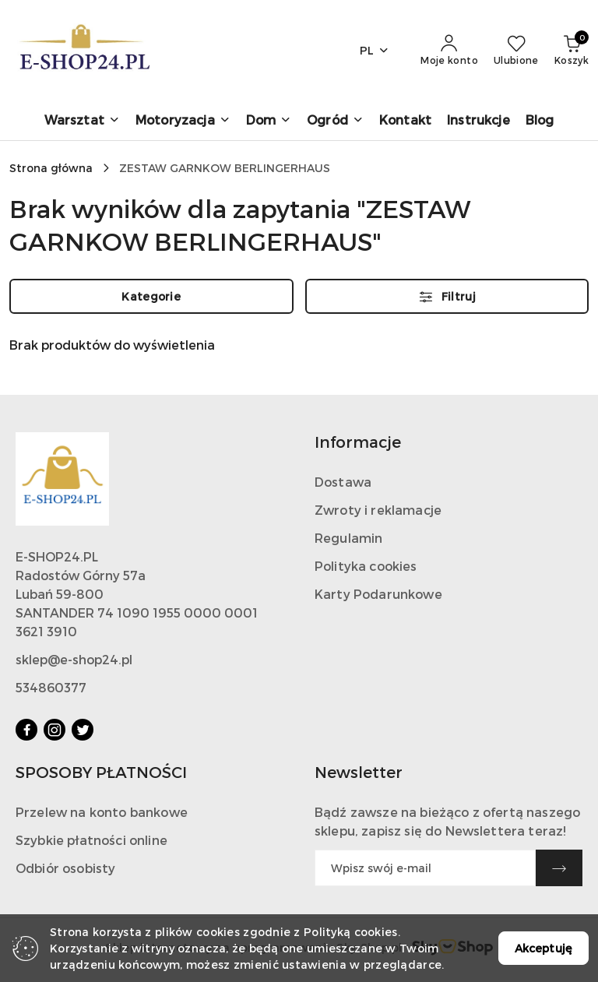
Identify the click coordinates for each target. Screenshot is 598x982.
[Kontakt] (405, 121)
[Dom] (268, 121)
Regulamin (348, 537)
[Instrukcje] (478, 121)
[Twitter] (82, 730)
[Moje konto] (449, 50)
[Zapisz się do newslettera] (425, 868)
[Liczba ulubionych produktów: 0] (516, 50)
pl (375, 50)
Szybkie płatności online (91, 839)
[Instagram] (54, 730)
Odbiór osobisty (65, 868)
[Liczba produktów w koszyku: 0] (571, 50)
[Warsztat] (82, 121)
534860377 (51, 687)
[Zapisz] (559, 868)
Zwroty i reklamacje (378, 509)
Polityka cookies (366, 565)
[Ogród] (335, 121)
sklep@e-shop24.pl (74, 659)
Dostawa (343, 481)
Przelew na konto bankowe (102, 811)
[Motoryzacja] (182, 121)
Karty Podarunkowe (378, 593)
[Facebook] (26, 730)
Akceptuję (543, 948)
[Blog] (540, 121)
